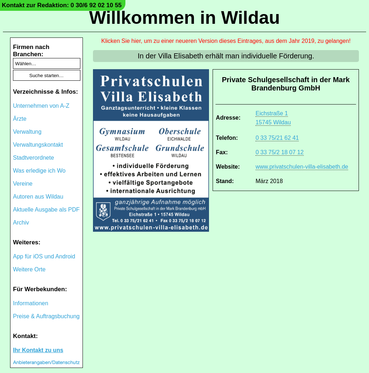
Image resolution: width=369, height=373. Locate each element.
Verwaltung (27, 132)
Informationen (30, 303)
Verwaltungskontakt (38, 145)
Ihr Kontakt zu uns (38, 350)
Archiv (21, 222)
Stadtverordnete (33, 158)
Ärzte (19, 119)
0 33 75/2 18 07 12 (279, 152)
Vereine (22, 184)
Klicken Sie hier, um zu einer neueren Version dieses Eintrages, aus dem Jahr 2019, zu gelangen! (226, 41)
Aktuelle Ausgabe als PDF (46, 210)
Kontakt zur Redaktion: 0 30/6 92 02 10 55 (62, 5)
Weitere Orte (29, 269)
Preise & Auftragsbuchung (46, 316)
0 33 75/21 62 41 (277, 138)
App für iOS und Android (44, 256)
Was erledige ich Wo (39, 171)
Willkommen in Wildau (184, 18)
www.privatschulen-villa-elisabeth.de (301, 167)
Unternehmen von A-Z (41, 106)
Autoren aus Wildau (38, 197)
